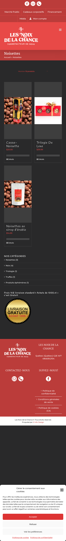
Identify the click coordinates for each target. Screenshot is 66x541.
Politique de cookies (20, 538)
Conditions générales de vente (48, 400)
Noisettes (10, 260)
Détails (11, 159)
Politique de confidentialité (41, 538)
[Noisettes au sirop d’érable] (17, 194)
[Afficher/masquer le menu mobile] (60, 29)
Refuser (33, 524)
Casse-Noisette (12, 144)
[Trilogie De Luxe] (48, 110)
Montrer (26, 71)
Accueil (7, 57)
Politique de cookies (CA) (48, 409)
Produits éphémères (16, 282)
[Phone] (20, 378)
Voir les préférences (33, 532)
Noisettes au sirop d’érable (16, 228)
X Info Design (38, 422)
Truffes (9, 277)
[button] (62, 490)
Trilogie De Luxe (45, 144)
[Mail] (14, 378)
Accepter (33, 517)
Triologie (10, 271)
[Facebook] (48, 378)
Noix (8, 265)
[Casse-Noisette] (17, 110)
